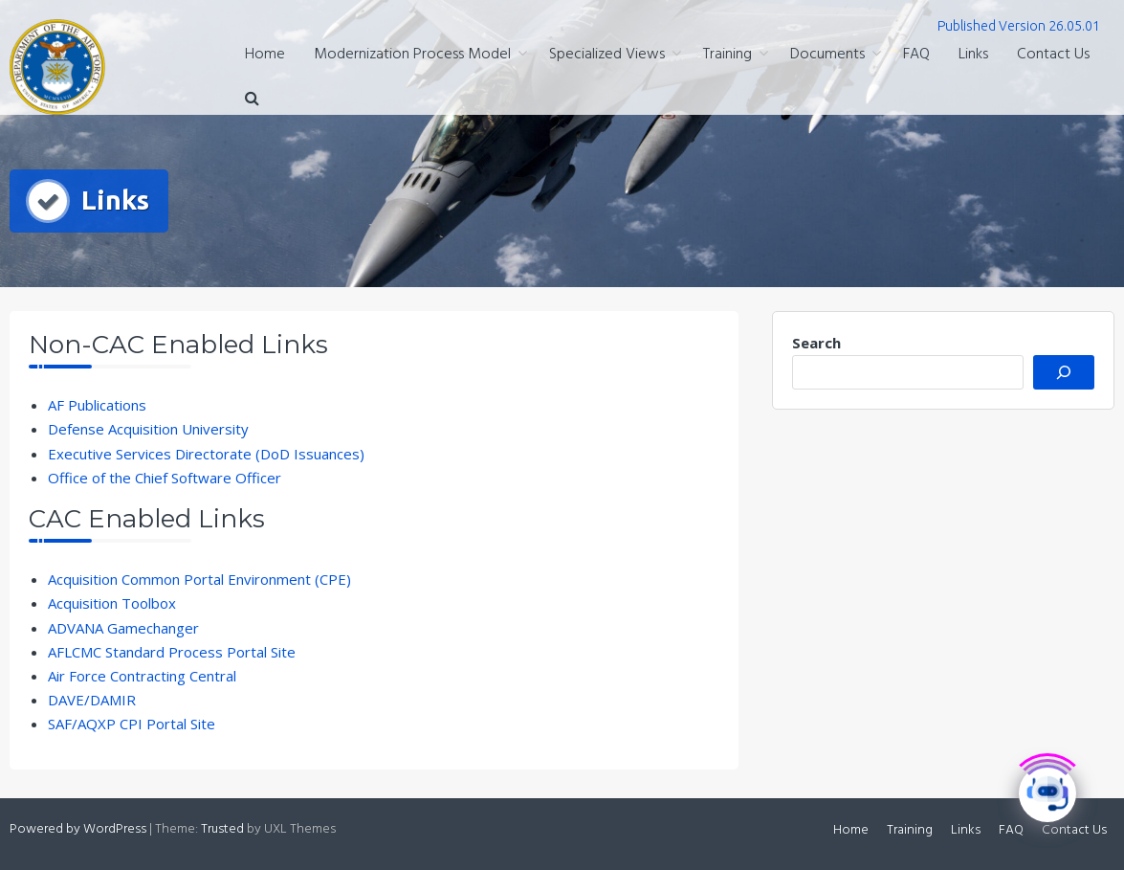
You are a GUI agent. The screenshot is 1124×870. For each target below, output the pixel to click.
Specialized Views (607, 54)
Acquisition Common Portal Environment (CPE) (199, 579)
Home (265, 54)
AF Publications (97, 404)
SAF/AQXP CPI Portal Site (131, 723)
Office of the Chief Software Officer (164, 477)
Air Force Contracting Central (142, 675)
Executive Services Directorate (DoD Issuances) (206, 453)
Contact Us (1053, 54)
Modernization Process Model (412, 54)
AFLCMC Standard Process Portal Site (172, 651)
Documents (827, 54)
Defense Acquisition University (148, 428)
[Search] (1063, 372)
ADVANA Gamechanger (123, 627)
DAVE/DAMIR (92, 699)
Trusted (222, 829)
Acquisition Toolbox (112, 603)
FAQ (916, 54)
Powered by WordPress (78, 829)
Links (973, 54)
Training (727, 54)
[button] (252, 100)
